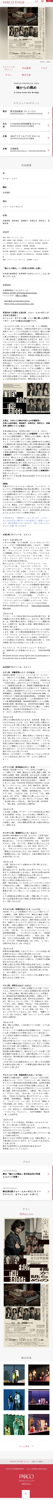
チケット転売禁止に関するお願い (37, 1468)
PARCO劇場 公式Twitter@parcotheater (17, 301)
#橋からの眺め (21, 296)
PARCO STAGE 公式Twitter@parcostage (20, 293)
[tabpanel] (26, 33)
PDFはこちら (26, 1214)
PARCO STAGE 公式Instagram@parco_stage (19, 304)
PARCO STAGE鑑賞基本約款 (15, 1468)
